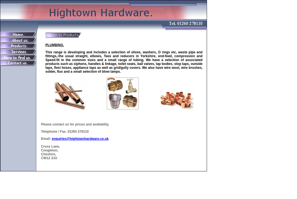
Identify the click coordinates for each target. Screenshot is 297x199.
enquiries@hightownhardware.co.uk (80, 139)
